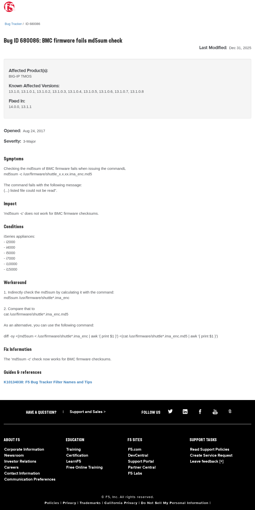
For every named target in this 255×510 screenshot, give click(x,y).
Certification (77, 456)
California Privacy (120, 503)
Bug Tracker (13, 24)
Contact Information (22, 474)
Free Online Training (84, 468)
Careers (11, 468)
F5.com (134, 450)
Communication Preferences (30, 480)
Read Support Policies (209, 450)
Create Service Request (211, 456)
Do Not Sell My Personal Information (174, 503)
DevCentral (138, 456)
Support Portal (141, 462)
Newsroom (14, 456)
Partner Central (142, 468)
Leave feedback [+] (206, 462)
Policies (52, 503)
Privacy (69, 503)
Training (73, 450)
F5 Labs (135, 474)
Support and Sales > (88, 412)
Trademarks (90, 503)
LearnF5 (73, 462)
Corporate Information (24, 450)
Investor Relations (20, 462)
